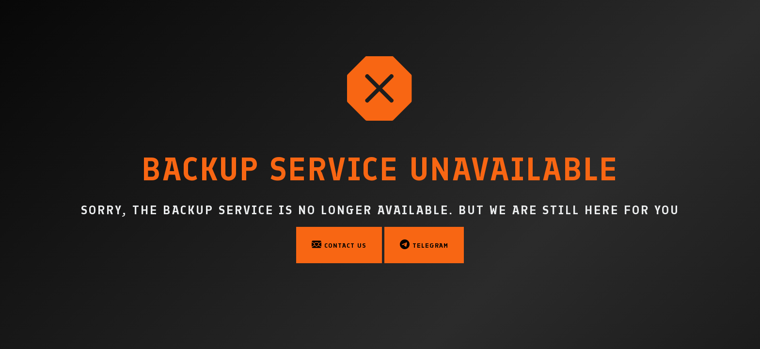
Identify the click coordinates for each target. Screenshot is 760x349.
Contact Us (339, 244)
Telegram (424, 244)
